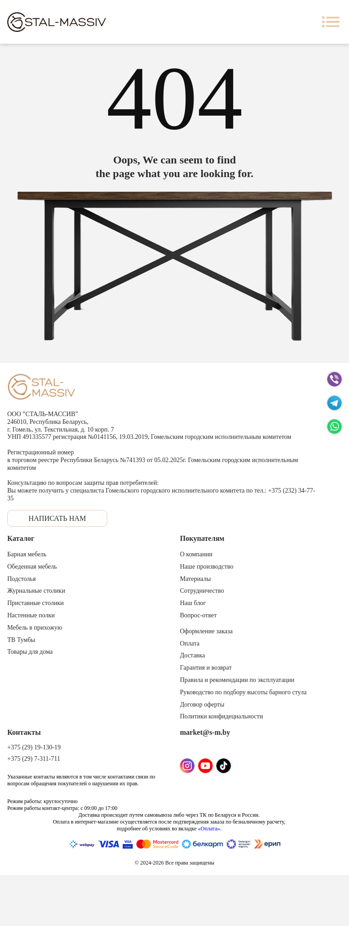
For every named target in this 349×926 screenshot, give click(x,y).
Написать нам (57, 518)
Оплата (189, 643)
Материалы (195, 578)
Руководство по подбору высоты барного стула (243, 692)
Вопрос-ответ (198, 615)
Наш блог (193, 603)
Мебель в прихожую (34, 627)
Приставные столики (35, 603)
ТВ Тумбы (21, 639)
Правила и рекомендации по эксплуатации (237, 680)
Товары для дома (30, 651)
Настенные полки (31, 615)
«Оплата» (209, 828)
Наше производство (206, 566)
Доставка (192, 655)
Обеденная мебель (32, 566)
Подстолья (21, 578)
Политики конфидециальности (221, 716)
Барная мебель (27, 554)
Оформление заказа (206, 631)
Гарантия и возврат (206, 667)
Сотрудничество (202, 590)
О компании (196, 554)
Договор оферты (202, 704)
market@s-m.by (205, 732)
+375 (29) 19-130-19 (34, 747)
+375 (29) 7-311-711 (33, 758)
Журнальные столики (36, 590)
